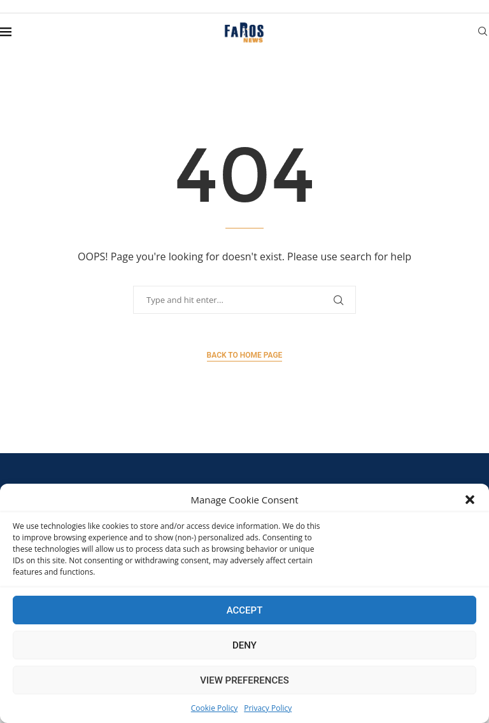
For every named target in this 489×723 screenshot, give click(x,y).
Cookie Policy (214, 708)
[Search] (482, 33)
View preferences (244, 680)
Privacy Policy (268, 708)
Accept (245, 610)
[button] (470, 499)
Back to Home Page (245, 355)
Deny (244, 645)
